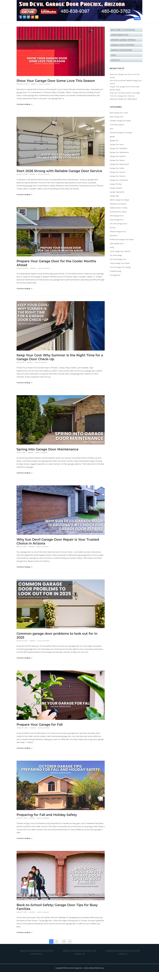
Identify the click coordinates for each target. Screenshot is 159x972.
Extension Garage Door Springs (121, 132)
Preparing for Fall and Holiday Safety (47, 815)
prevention (113, 235)
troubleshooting (115, 271)
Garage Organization (117, 192)
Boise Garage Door (117, 117)
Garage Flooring (115, 184)
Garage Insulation (116, 188)
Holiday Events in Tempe (118, 208)
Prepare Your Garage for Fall (40, 724)
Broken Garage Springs (123, 40)
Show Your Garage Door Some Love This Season (56, 81)
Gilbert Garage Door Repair (119, 200)
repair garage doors (117, 243)
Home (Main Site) (119, 34)
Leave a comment (44, 84)
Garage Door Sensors (117, 172)
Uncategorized (115, 275)
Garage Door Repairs (117, 160)
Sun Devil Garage (116, 255)
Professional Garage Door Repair (121, 239)
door (111, 129)
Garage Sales (114, 196)
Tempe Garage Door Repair (120, 263)
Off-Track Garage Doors (118, 224)
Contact (115, 60)
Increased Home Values (118, 212)
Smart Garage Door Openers (120, 251)
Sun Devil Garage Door (118, 259)
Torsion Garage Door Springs (120, 267)
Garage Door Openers (122, 45)
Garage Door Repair (121, 50)
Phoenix (112, 228)
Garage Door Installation (118, 148)
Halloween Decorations (118, 204)
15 (64, 941)
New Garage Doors (117, 216)
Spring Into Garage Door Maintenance (48, 449)
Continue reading (24, 104)
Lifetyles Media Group (96, 968)
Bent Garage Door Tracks (119, 113)
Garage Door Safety (117, 168)
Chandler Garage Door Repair (120, 121)
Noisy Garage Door (117, 220)
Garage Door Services (117, 176)
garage (112, 136)
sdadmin (33, 84)
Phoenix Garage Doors (118, 231)
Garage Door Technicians (119, 180)
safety (112, 247)
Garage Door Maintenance (119, 152)
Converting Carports (117, 125)
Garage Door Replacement (119, 164)
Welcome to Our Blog (123, 29)
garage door (114, 140)
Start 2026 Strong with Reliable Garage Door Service (59, 171)
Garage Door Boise (117, 144)
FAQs (113, 55)
